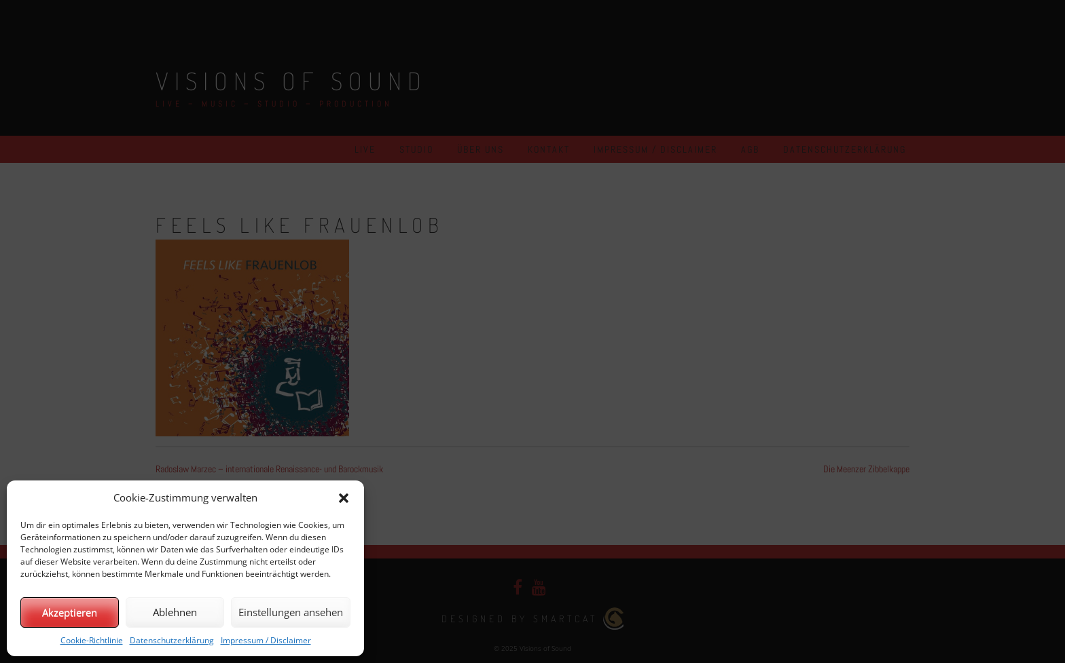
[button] (343, 498)
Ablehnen (175, 612)
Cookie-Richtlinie (91, 640)
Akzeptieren (69, 612)
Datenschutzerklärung (172, 640)
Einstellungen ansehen (290, 612)
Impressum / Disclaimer (266, 640)
